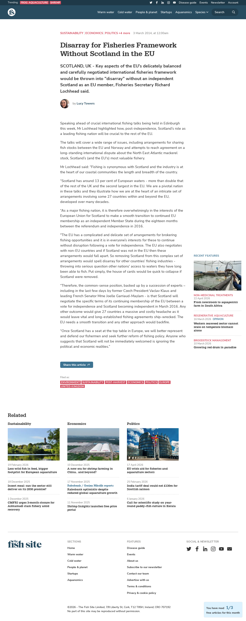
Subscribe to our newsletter (144, 567)
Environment (70, 382)
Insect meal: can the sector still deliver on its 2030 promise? (30, 487)
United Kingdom (72, 386)
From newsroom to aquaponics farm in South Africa (216, 304)
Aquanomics (183, 12)
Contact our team (138, 573)
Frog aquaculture (34, 2)
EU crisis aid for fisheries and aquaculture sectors (147, 470)
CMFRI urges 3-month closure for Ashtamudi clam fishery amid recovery (31, 506)
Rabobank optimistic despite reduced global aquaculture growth (92, 491)
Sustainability (71, 33)
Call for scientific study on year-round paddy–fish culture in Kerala (151, 504)
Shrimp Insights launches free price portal (92, 508)
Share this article (76, 365)
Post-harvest (116, 382)
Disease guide (187, 2)
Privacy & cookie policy (141, 593)
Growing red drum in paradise (215, 347)
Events (204, 2)
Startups (166, 12)
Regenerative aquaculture (214, 315)
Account (233, 2)
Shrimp (55, 2)
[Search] (225, 12)
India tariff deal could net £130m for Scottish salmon (152, 487)
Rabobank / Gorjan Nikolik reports (90, 485)
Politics (111, 33)
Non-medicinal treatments (213, 295)
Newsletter (218, 2)
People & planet (146, 12)
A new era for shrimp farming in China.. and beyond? (90, 470)
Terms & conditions (139, 586)
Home (71, 548)
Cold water (125, 12)
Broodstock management (212, 340)
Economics (94, 33)
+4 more (124, 33)
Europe (164, 382)
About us (132, 561)
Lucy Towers (86, 103)
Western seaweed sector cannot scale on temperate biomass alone (216, 327)
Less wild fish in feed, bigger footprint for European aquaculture (32, 470)
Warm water (105, 12)
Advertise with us (138, 580)
